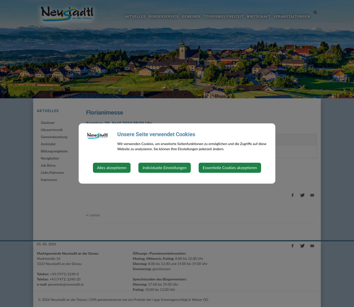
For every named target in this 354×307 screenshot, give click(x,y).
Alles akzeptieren (111, 167)
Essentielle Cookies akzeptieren (230, 167)
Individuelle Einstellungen (165, 167)
